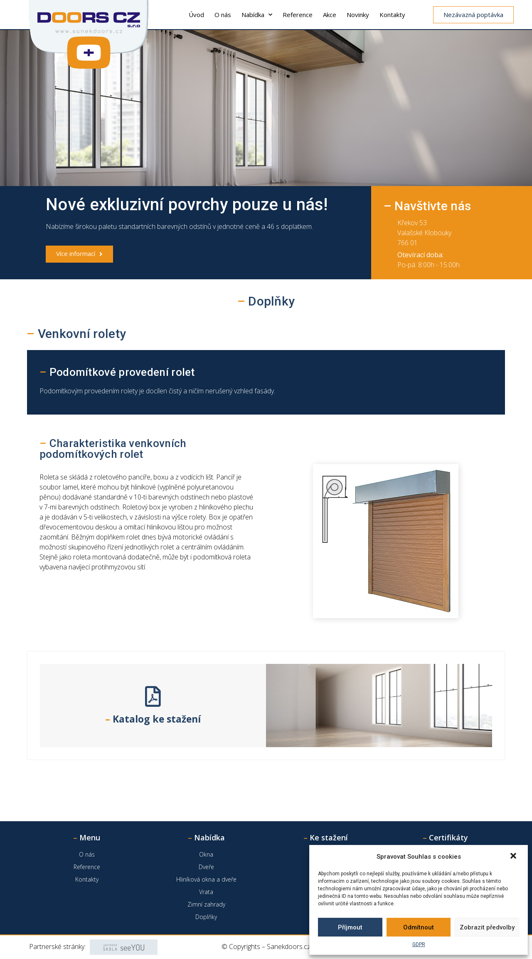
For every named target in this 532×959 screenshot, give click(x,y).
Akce (329, 14)
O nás (222, 14)
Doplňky (206, 917)
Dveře (206, 867)
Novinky (358, 14)
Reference (298, 14)
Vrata (206, 892)
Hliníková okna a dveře (206, 879)
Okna (206, 854)
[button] (514, 857)
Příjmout (350, 927)
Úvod (196, 14)
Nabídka (256, 14)
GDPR (418, 944)
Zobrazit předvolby (487, 927)
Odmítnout (418, 927)
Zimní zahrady (206, 904)
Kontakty (392, 14)
